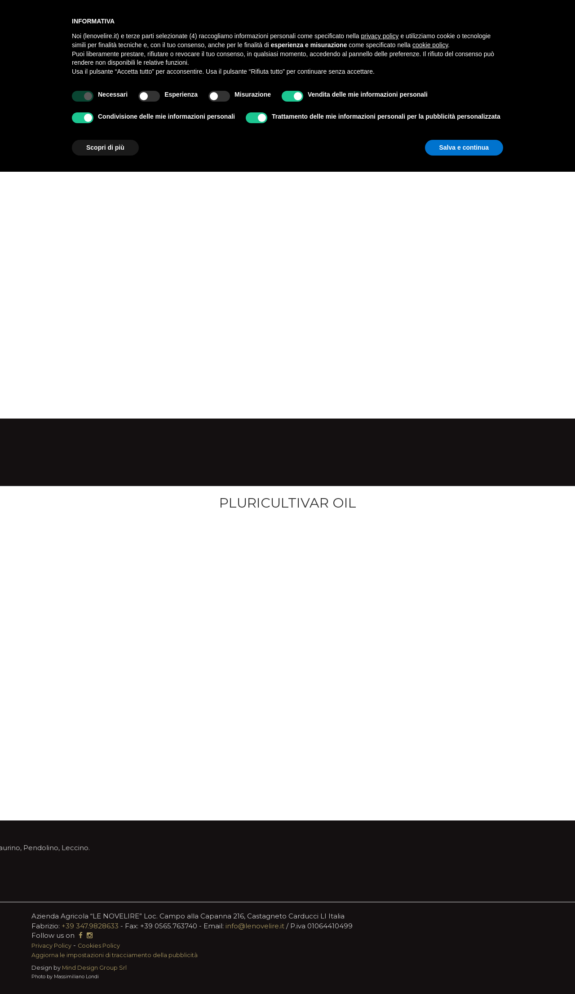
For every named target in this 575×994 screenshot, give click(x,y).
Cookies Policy (99, 945)
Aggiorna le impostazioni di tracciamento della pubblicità (114, 955)
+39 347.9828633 (90, 926)
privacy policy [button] (380, 36)
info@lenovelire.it (255, 926)
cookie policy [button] (430, 45)
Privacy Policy (51, 945)
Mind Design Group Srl (94, 967)
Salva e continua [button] (464, 147)
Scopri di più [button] (105, 147)
